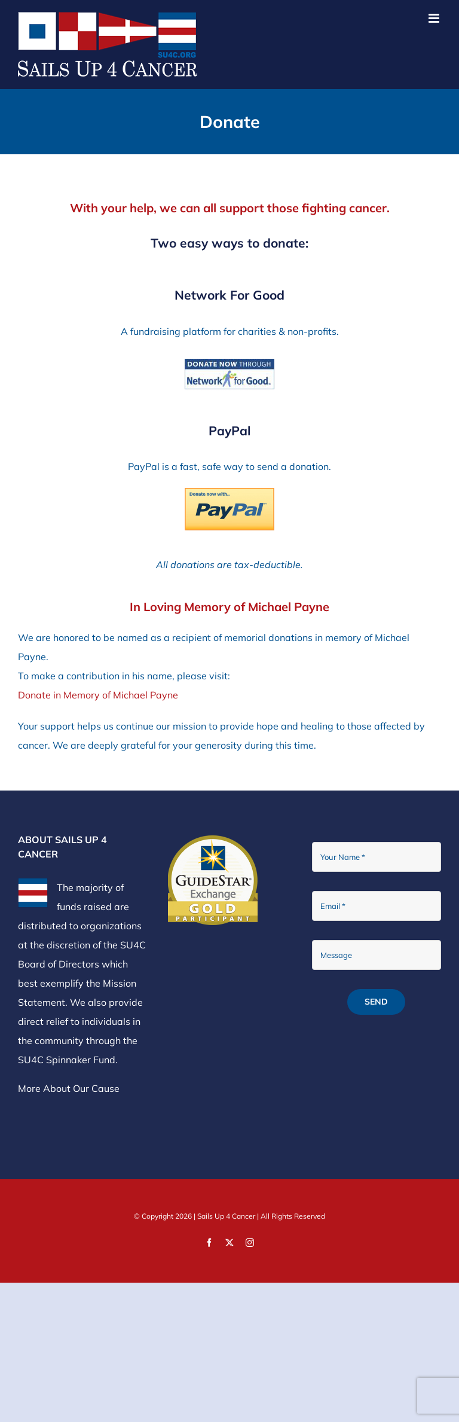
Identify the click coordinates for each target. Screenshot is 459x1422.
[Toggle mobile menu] (435, 18)
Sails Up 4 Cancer (226, 1216)
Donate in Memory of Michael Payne (98, 695)
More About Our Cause (69, 1088)
